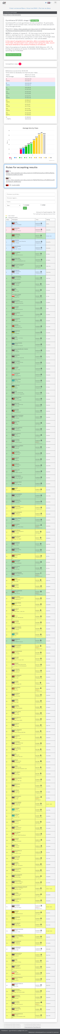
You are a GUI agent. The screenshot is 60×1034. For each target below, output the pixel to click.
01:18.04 (38, 779)
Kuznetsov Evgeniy (16, 282)
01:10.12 (37, 531)
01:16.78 (37, 737)
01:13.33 (37, 628)
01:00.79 (38, 277)
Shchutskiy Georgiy (16, 626)
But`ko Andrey (15, 306)
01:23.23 (38, 894)
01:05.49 (38, 398)
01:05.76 (38, 416)
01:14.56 (38, 676)
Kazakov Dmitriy (16, 735)
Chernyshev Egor (16, 258)
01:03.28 (38, 344)
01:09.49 (38, 513)
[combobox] (30, 194)
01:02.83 (38, 326)
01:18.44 (38, 797)
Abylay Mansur (15, 814)
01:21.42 (38, 876)
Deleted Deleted (16, 234)
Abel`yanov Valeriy (16, 518)
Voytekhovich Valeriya (17, 983)
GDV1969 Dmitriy (16, 783)
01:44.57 (38, 1015)
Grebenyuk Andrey (16, 276)
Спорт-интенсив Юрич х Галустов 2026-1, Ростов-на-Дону (30, 8)
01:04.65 (38, 380)
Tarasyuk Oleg (15, 620)
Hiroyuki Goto (15, 324)
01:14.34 (38, 664)
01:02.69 (38, 314)
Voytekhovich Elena (17, 481)
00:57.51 (38, 235)
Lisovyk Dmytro (15, 385)
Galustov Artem (16, 300)
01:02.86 (38, 332)
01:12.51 (37, 610)
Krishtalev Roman (16, 536)
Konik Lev (14, 753)
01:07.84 (38, 465)
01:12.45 (38, 591)
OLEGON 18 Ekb (15, 548)
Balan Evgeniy (15, 838)
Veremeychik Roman (17, 651)
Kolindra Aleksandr (16, 941)
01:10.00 (38, 525)
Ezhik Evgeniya (15, 723)
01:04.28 (38, 368)
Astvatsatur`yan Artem (17, 415)
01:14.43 (38, 670)
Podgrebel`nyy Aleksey (17, 445)
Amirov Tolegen (16, 669)
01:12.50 (38, 604)
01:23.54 (38, 900)
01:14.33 (38, 658)
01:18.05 (38, 785)
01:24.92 (38, 912)
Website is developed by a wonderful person (44, 1032)
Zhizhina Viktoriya (16, 717)
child (42, 205)
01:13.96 (37, 652)
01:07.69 (38, 459)
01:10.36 (38, 549)
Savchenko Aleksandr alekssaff (19, 886)
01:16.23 (37, 707)
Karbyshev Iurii (15, 403)
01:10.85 (38, 573)
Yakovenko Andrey (16, 880)
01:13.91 (37, 645)
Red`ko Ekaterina (16, 499)
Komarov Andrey (16, 596)
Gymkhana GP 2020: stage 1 (12, 1024)
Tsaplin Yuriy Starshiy (17, 427)
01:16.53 (37, 725)
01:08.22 (38, 477)
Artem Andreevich (16, 820)
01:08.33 (38, 483)
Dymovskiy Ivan (16, 469)
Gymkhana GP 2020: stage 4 (33, 1025)
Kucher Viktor (15, 892)
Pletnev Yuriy (15, 826)
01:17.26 (37, 749)
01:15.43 (38, 694)
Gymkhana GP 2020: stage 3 (12, 1025)
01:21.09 (38, 870)
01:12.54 (38, 616)
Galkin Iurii (14, 391)
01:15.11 (37, 682)
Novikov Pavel (15, 790)
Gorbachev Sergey (16, 554)
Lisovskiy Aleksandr (16, 675)
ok (25, 208)
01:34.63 (38, 1002)
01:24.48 (38, 905)
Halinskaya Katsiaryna (17, 1013)
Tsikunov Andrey (16, 904)
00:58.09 (38, 241)
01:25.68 (38, 930)
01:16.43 (38, 713)
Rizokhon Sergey (16, 566)
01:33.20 (38, 997)
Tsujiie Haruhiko (15, 228)
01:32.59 (38, 991)
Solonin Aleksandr (16, 947)
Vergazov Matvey (16, 747)
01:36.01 (38, 1009)
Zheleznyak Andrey (16, 868)
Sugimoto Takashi (16, 832)
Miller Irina (14, 959)
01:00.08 (38, 265)
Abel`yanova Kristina (17, 342)
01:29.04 (38, 954)
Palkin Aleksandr (16, 638)
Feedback (4, 1030)
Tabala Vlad (15, 487)
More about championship (12, 14)
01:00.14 (38, 271)
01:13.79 (37, 640)
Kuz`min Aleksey (16, 741)
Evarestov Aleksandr (17, 874)
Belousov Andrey (16, 965)
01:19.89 (38, 827)
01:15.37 (37, 688)
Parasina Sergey (16, 989)
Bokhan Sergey (15, 457)
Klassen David (15, 608)
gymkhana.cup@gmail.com (18, 1030)
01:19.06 (38, 809)
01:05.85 (38, 422)
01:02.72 (38, 320)
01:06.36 (38, 429)
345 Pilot (14, 288)
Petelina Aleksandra (17, 572)
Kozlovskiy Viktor (16, 560)
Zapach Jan (14, 221)
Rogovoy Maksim (16, 252)
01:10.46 (38, 562)
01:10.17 (37, 537)
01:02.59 (38, 308)
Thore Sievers (15, 910)
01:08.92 (38, 495)
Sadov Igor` (14, 336)
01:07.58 (38, 453)
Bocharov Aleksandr (17, 729)
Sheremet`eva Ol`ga (17, 953)
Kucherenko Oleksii (16, 602)
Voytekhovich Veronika (17, 929)
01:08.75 (38, 489)
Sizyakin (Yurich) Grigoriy (18, 264)
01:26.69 (38, 936)
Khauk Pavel (15, 759)
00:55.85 (38, 229)
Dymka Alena (15, 862)
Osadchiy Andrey (16, 360)
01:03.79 (38, 356)
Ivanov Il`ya (15, 844)
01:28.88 (38, 948)
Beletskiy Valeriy (16, 771)
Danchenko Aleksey (16, 802)
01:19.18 (37, 815)
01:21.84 (38, 882)
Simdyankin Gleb (16, 856)
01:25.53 (38, 924)
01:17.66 (37, 761)
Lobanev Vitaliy (15, 1001)
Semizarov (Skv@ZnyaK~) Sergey (20, 348)
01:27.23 (38, 942)
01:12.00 (38, 586)
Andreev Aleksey (16, 312)
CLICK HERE (16, 185)
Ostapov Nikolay (16, 693)
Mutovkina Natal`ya (17, 850)
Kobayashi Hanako (16, 246)
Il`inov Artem (15, 699)
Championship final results (32, 1027)
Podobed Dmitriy (16, 995)
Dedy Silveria (15, 663)
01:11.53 (37, 580)
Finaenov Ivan (15, 657)
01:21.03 (38, 864)
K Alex (13, 614)
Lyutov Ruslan (15, 705)
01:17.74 (37, 767)
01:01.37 (37, 284)
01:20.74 (38, 858)
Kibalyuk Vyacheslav (17, 493)
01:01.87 (38, 296)
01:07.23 (38, 447)
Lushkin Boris (15, 632)
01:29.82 (38, 972)
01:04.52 (38, 374)
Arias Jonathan (15, 240)
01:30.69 (38, 978)
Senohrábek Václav (16, 397)
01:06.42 (38, 435)
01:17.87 (37, 773)
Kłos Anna (14, 971)
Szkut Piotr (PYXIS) (16, 294)
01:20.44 (38, 839)
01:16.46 (38, 719)
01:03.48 (38, 350)
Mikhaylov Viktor (16, 1007)
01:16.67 (37, 731)
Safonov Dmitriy (16, 542)
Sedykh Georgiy (15, 270)
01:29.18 (38, 960)
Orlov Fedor (15, 765)
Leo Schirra (14, 578)
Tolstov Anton (15, 584)
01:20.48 (38, 852)
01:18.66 (38, 803)
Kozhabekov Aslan (16, 379)
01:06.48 (38, 440)
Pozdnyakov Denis (16, 711)
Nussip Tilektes (15, 808)
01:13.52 (37, 634)
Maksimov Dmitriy (16, 433)
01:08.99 (38, 501)
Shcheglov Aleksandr (17, 590)
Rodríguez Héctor (16, 687)
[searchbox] (30, 194)
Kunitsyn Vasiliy (16, 524)
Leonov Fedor (15, 681)
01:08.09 (38, 471)
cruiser (26, 205)
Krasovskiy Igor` (16, 421)
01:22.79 (38, 888)
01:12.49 (38, 598)
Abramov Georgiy (16, 923)
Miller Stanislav (16, 354)
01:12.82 (38, 622)
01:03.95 (38, 362)
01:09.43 (38, 507)
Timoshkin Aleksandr (17, 512)
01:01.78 (38, 290)
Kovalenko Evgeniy (16, 796)
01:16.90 (38, 743)
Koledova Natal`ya (16, 898)
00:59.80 (38, 259)
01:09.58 (38, 519)
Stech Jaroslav (15, 409)
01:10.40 (38, 555)
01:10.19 (37, 543)
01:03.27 (38, 338)
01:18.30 (38, 791)
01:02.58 (38, 302)
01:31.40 (38, 985)
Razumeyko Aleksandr (17, 935)
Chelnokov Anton (16, 506)
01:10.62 (38, 567)
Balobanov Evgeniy (16, 644)
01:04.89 (38, 386)
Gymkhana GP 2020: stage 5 (12, 1027)
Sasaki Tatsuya (15, 463)
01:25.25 (38, 918)
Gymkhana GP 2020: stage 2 (32, 1024)
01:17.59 (37, 755)
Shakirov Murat (15, 439)
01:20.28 (38, 833)
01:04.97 (38, 392)
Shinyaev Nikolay (16, 530)
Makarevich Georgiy (17, 777)
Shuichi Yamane (15, 451)
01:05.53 (38, 404)
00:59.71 (38, 253)
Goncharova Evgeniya (17, 977)
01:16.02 (38, 700)
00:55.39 (38, 223)
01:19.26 (37, 821)
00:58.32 (38, 247)
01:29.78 (38, 966)
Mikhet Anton (15, 366)
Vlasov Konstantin (16, 475)
